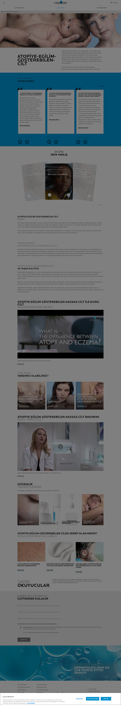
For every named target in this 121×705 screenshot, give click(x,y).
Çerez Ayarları (79, 698)
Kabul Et (106, 698)
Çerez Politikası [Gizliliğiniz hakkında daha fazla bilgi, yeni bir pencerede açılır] (31, 703)
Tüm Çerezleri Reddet (92, 698)
